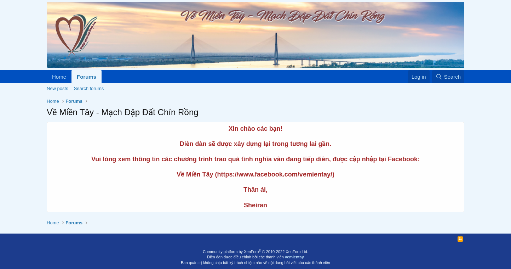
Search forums (89, 88)
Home (59, 77)
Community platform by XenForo (255, 252)
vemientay (294, 257)
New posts (57, 88)
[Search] (448, 76)
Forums (86, 77)
